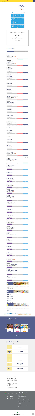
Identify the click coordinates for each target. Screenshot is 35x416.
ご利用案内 (20, 347)
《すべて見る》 (22, 12)
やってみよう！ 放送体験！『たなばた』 (11, 102)
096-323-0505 (10, 396)
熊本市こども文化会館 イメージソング (20, 364)
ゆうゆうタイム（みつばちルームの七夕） (11, 202)
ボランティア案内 (20, 351)
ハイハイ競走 (8, 233)
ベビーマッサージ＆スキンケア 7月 (10, 196)
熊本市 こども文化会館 (11, 393)
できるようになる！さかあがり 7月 (10, 190)
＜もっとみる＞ (26, 157)
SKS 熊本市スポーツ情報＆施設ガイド (17, 412)
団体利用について (20, 368)
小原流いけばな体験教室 (9, 276)
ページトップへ (33, 414)
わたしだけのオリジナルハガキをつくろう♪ (11, 227)
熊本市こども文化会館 (4, 1)
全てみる (17, 335)
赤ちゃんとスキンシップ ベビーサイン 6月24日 (12, 159)
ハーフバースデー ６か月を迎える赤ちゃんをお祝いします (12, 264)
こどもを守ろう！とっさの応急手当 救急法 (11, 165)
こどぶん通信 (20, 355)
